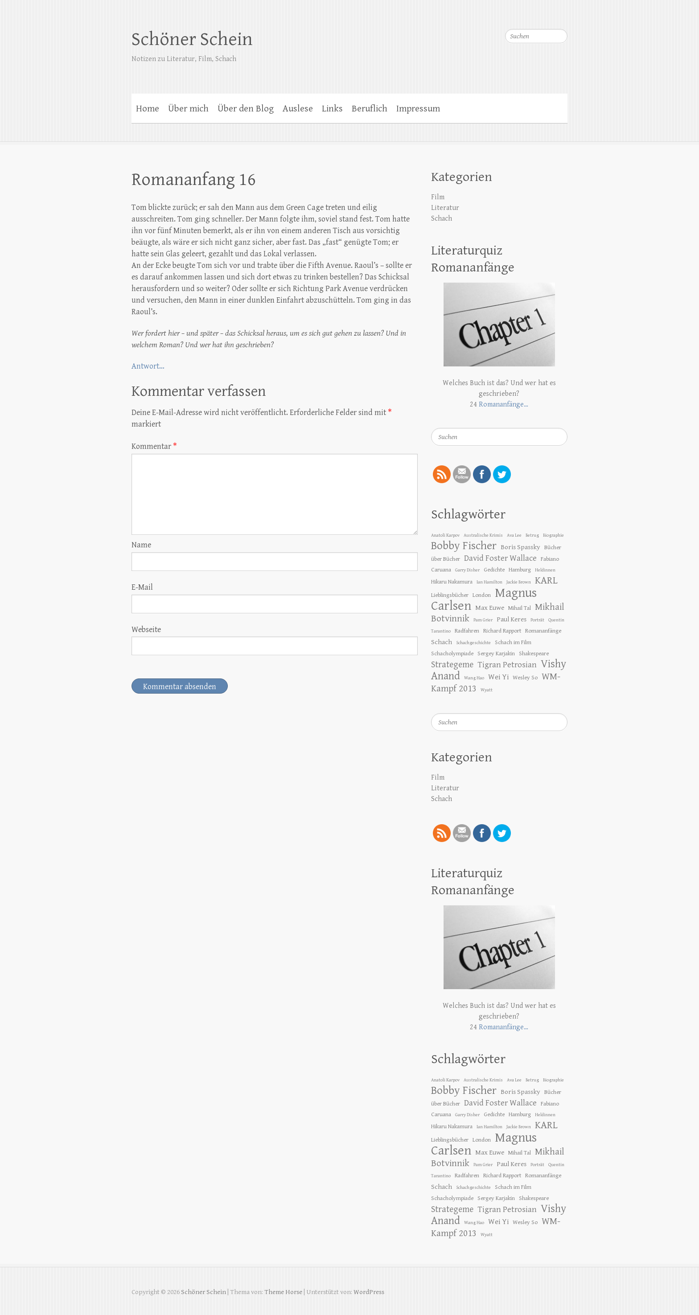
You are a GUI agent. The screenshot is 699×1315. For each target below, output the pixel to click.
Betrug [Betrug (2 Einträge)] (532, 535)
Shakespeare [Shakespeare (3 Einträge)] (534, 653)
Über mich (188, 108)
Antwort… (148, 366)
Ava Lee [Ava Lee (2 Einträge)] (514, 535)
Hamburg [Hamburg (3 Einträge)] (520, 569)
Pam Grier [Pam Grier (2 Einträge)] (483, 620)
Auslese (298, 108)
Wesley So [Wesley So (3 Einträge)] (525, 677)
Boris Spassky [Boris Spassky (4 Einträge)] (520, 547)
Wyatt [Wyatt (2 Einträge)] (487, 690)
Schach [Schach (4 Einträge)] (441, 642)
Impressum (418, 108)
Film (437, 197)
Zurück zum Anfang (687, 1303)
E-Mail (142, 587)
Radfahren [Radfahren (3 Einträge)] (467, 630)
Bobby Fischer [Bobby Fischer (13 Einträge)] (464, 545)
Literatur (445, 208)
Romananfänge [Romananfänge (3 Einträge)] (543, 630)
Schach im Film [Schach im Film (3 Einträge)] (513, 642)
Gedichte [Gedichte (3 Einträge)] (494, 569)
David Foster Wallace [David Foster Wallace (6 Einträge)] (500, 558)
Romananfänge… (503, 404)
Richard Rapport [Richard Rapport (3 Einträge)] (502, 630)
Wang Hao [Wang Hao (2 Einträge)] (474, 678)
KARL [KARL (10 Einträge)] (546, 581)
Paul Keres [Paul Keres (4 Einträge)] (511, 619)
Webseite (146, 629)
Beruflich (369, 108)
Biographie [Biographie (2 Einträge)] (553, 535)
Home (147, 108)
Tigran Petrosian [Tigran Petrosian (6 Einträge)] (507, 665)
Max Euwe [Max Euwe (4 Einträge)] (489, 608)
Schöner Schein (192, 39)
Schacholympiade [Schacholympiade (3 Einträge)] (452, 653)
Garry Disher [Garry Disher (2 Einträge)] (467, 570)
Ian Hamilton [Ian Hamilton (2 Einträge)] (489, 582)
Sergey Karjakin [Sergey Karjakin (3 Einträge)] (496, 653)
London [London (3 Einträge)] (482, 595)
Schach (441, 218)
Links (332, 108)
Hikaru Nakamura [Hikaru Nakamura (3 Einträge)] (452, 581)
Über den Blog (246, 108)
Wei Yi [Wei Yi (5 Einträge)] (498, 677)
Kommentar (154, 446)
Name (141, 545)
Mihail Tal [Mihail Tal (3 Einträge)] (519, 608)
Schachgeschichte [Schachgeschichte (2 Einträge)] (473, 642)
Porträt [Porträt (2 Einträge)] (537, 620)
